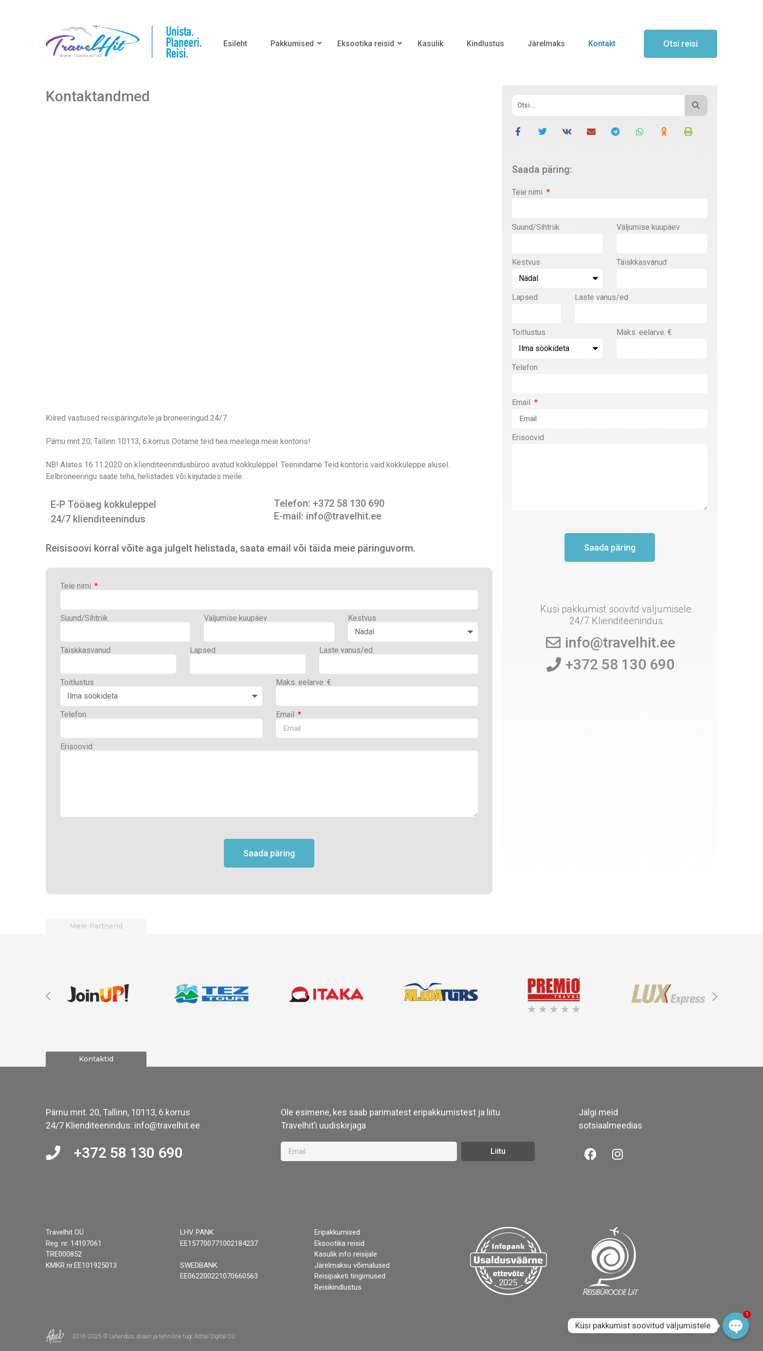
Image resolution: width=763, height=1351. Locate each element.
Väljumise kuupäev (235, 618)
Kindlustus (485, 43)
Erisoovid (76, 747)
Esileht (235, 43)
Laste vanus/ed (346, 650)
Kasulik (430, 43)
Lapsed (203, 650)
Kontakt (602, 43)
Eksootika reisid (367, 43)
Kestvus (362, 618)
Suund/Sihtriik (84, 618)
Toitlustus (77, 682)
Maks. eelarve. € (303, 682)
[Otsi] (598, 105)
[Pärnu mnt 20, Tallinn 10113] (269, 260)
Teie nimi (76, 586)
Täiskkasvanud (85, 650)
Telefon (73, 715)
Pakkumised (294, 43)
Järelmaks (546, 43)
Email (286, 715)
